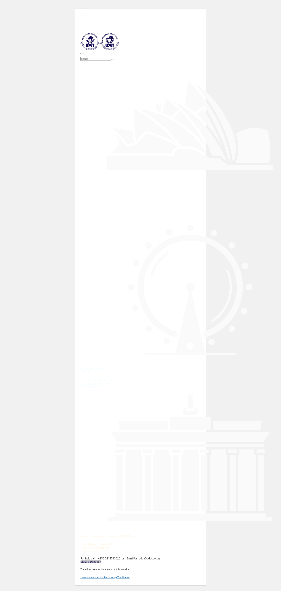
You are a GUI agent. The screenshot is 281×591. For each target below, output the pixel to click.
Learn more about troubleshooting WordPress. (105, 577)
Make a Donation (90, 561)
